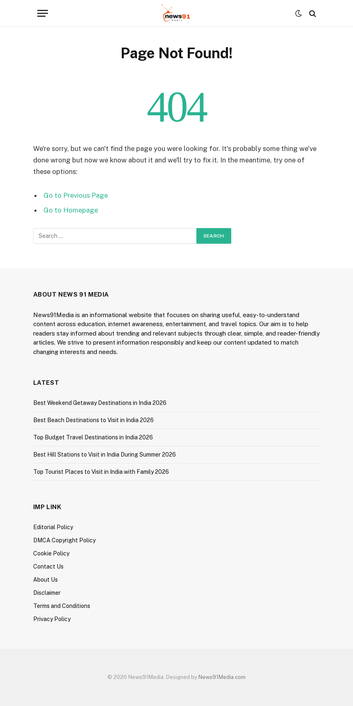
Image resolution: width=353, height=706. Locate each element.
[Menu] (42, 13)
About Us (45, 579)
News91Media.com (222, 677)
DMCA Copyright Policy (64, 540)
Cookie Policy (51, 553)
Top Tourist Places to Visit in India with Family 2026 (101, 471)
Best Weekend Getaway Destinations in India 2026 (99, 403)
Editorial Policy (53, 527)
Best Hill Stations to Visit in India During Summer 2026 (104, 454)
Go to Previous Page (75, 195)
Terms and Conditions (61, 606)
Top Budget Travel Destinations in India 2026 (93, 437)
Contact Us (48, 566)
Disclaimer (47, 592)
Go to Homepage (70, 210)
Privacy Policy (52, 619)
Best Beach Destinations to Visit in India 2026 (93, 420)
